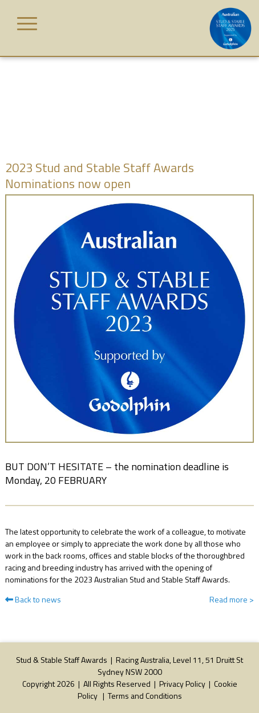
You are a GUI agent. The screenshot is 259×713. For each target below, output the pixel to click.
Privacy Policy (182, 684)
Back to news (33, 599)
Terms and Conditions (145, 696)
